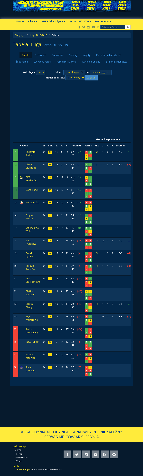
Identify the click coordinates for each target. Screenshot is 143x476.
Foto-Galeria (22, 457)
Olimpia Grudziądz (31, 166)
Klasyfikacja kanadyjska (108, 55)
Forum (20, 21)
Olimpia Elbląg (30, 305)
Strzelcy (73, 55)
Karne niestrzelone (66, 61)
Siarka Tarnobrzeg (32, 331)
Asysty (86, 55)
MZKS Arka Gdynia (53, 21)
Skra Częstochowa (33, 280)
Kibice (32, 21)
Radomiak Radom (31, 153)
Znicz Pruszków (31, 242)
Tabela (25, 55)
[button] (128, 27)
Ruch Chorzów (30, 369)
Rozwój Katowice (30, 356)
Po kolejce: (29, 72)
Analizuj (91, 77)
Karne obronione (91, 61)
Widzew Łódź (32, 202)
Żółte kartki (22, 61)
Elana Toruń (32, 189)
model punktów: (55, 77)
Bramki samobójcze (116, 61)
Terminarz (40, 55)
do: (87, 72)
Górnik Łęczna (29, 255)
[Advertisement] (72, 108)
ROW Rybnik (32, 341)
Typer (19, 461)
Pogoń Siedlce (29, 217)
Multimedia (103, 21)
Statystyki (20, 35)
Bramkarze (57, 55)
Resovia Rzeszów (30, 267)
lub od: (59, 72)
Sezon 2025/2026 (80, 21)
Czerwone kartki (42, 61)
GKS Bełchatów (31, 179)
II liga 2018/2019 (38, 35)
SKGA (18, 450)
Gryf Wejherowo (32, 318)
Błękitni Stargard (30, 293)
